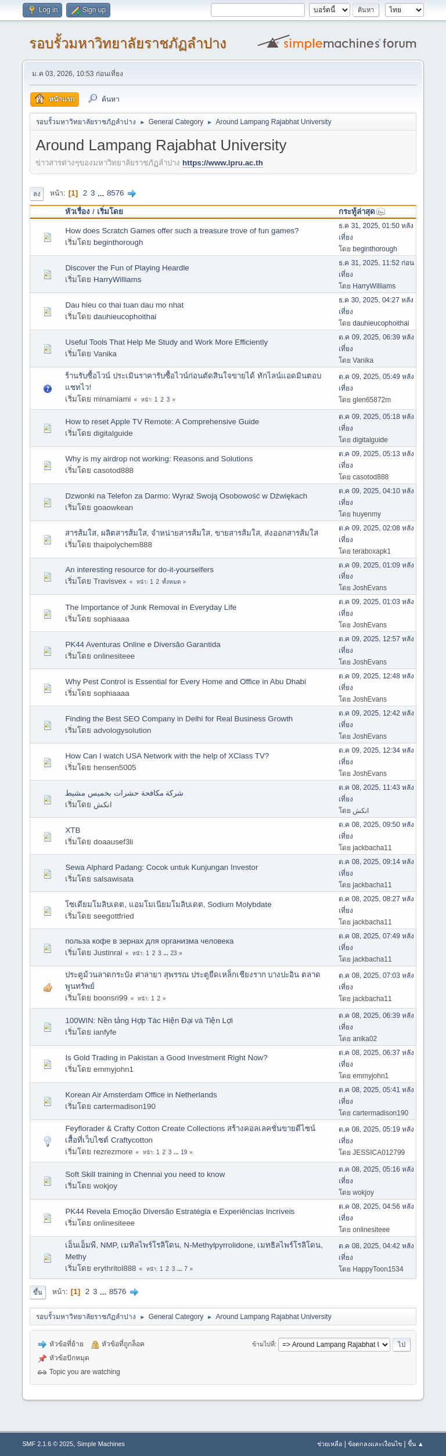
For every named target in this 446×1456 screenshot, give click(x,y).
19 (184, 1152)
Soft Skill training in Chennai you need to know (145, 1174)
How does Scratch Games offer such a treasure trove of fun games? (181, 230)
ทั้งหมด (171, 582)
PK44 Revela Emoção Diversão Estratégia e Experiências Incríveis (179, 1211)
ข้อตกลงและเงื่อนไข (375, 1443)
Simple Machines (101, 1443)
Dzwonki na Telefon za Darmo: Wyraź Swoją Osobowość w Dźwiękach (186, 496)
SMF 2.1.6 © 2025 (47, 1443)
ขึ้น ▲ (416, 1443)
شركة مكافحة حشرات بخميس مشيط (124, 793)
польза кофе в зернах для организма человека (149, 941)
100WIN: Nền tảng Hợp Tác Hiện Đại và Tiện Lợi (149, 1020)
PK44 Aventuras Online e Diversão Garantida (142, 644)
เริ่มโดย (110, 211)
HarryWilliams (117, 279)
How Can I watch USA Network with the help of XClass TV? (167, 756)
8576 (115, 193)
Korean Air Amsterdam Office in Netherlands (141, 1094)
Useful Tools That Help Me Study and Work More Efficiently (166, 342)
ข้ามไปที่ (263, 1344)
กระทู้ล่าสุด (362, 211)
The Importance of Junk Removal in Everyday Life (150, 607)
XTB (72, 830)
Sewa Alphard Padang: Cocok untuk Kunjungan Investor (161, 867)
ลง (36, 193)
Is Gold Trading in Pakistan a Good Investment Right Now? (166, 1057)
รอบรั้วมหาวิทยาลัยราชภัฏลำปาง (127, 43)
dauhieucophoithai (124, 316)
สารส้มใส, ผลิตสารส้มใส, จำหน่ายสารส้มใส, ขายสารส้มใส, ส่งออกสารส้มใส (191, 533)
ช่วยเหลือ (329, 1443)
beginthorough (118, 242)
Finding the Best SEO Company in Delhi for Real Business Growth (179, 718)
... (102, 193)
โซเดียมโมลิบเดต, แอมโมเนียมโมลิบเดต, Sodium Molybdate (168, 904)
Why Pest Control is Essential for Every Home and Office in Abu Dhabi (185, 681)
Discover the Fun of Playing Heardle (127, 267)
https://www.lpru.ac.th (222, 162)
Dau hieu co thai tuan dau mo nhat (124, 305)
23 (173, 953)
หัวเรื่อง (77, 211)
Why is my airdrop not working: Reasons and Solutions (159, 458)
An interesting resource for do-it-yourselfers (139, 569)
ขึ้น (37, 1292)
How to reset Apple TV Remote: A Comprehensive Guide (162, 421)
